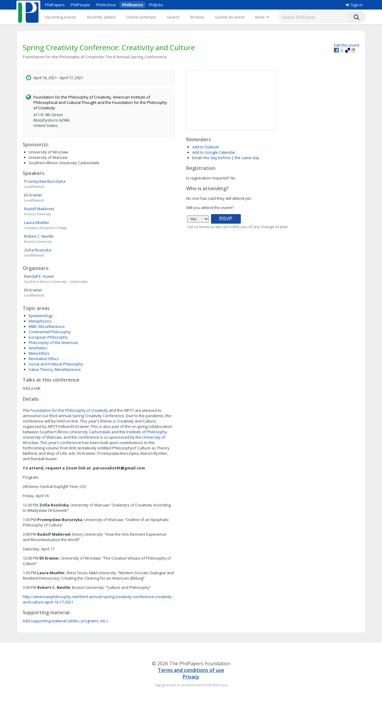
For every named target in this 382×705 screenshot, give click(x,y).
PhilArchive (106, 4)
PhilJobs (156, 4)
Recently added (101, 17)
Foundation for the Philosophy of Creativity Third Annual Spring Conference (95, 56)
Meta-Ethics (39, 353)
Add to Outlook (205, 147)
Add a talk (32, 388)
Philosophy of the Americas (53, 342)
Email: (197, 157)
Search (173, 17)
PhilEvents (132, 4)
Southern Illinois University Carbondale (75, 431)
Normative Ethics (44, 358)
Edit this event (346, 45)
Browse (197, 17)
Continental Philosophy (50, 331)
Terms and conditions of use (191, 670)
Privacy (191, 676)
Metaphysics (40, 321)
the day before (217, 157)
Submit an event (229, 17)
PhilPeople (80, 4)
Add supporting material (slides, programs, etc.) (65, 620)
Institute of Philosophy (146, 431)
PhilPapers (55, 4)
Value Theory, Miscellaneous (55, 369)
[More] (261, 17)
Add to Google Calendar (213, 152)
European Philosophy (48, 337)
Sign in (354, 4)
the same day (247, 157)
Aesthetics (38, 348)
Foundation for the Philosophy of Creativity (69, 410)
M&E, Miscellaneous (47, 326)
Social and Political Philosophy (56, 364)
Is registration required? (207, 178)
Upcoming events (60, 17)
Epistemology (41, 315)
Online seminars (141, 17)
